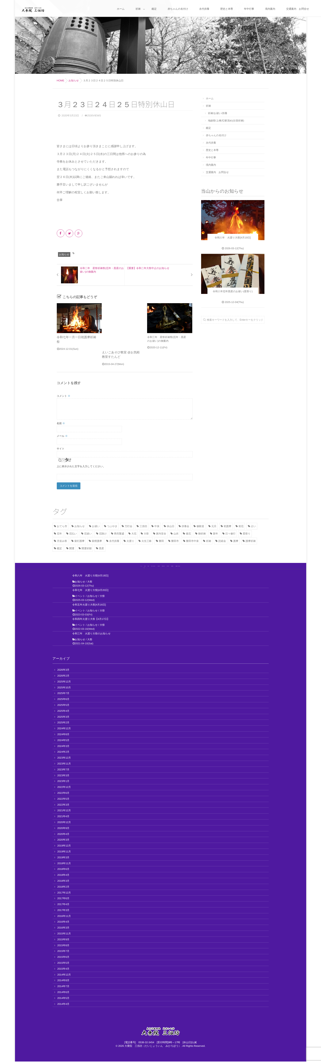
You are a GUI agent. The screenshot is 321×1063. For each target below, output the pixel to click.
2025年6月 (63, 700)
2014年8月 (63, 982)
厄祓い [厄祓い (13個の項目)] (88, 532)
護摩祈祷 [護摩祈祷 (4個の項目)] (251, 539)
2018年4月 (63, 876)
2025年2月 (63, 724)
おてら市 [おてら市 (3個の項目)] (62, 524)
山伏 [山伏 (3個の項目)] (176, 532)
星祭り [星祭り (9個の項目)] (246, 532)
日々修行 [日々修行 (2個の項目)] (230, 532)
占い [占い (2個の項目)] (253, 524)
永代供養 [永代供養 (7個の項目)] (114, 539)
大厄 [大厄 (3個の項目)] (134, 532)
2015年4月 (63, 970)
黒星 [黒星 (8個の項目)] (101, 546)
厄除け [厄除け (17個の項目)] (103, 532)
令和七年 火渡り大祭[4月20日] (90, 591)
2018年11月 (64, 864)
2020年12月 (64, 823)
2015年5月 (63, 964)
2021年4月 (63, 817)
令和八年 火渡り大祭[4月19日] (90, 577)
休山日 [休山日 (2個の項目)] (170, 524)
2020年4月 (63, 835)
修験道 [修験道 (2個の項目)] (200, 524)
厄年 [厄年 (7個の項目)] (59, 532)
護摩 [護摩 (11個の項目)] (235, 539)
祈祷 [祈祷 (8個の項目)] (208, 539)
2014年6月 (63, 993)
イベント (80, 597)
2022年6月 (63, 794)
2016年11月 (64, 917)
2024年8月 (63, 735)
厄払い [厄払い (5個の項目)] (73, 532)
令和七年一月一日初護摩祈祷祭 (74, 337)
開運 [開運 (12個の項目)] (71, 546)
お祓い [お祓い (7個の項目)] (96, 524)
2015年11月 (64, 935)
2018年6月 (63, 870)
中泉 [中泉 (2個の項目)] (157, 524)
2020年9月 (63, 829)
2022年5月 (63, 800)
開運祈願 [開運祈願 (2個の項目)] (86, 546)
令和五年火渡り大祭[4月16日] (89, 606)
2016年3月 (63, 929)
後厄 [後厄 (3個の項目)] (188, 532)
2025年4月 (63, 712)
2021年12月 (64, 812)
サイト (61, 447)
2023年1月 (63, 782)
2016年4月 (63, 923)
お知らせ (64, 254)
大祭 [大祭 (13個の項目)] (146, 532)
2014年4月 (63, 1005)
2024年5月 (63, 741)
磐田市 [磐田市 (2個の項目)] (175, 539)
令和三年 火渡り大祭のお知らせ (91, 635)
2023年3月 (63, 776)
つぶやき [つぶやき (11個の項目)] (112, 524)
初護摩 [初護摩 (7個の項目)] (227, 524)
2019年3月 (63, 858)
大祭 (89, 583)
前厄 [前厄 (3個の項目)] (241, 524)
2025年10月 (64, 689)
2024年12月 (64, 729)
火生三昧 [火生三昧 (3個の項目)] (146, 539)
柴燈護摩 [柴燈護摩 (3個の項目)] (97, 539)
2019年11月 (64, 853)
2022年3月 (63, 806)
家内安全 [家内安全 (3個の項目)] (161, 532)
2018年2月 (63, 888)
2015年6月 (63, 958)
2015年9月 (63, 940)
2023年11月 (64, 765)
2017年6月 (63, 900)
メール (62, 434)
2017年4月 (63, 905)
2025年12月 (64, 683)
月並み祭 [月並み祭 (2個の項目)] (62, 539)
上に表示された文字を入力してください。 (81, 464)
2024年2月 (63, 753)
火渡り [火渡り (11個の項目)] (130, 539)
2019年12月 (64, 847)
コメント (63, 394)
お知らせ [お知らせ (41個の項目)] (79, 524)
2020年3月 (63, 841)
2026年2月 (63, 677)
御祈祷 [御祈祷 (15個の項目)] (202, 532)
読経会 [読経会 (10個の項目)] (222, 539)
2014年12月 (64, 976)
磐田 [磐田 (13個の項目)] (161, 539)
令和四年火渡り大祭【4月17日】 (91, 620)
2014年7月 (63, 987)
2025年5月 (63, 706)
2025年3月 (63, 718)
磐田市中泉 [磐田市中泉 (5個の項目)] (192, 539)
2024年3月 (63, 747)
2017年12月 (64, 894)
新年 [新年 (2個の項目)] (215, 532)
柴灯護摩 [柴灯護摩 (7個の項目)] (79, 539)
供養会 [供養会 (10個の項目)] (185, 524)
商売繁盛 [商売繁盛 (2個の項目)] (119, 532)
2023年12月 (64, 759)
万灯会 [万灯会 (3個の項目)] (128, 524)
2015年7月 (63, 952)
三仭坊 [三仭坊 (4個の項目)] (143, 524)
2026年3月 (63, 671)
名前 (61, 421)
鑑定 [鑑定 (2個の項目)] (59, 546)
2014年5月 (63, 999)
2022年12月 (64, 788)
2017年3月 (63, 911)
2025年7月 (63, 694)
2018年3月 (63, 882)
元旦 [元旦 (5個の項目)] (213, 524)
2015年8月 (63, 946)
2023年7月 (63, 771)
